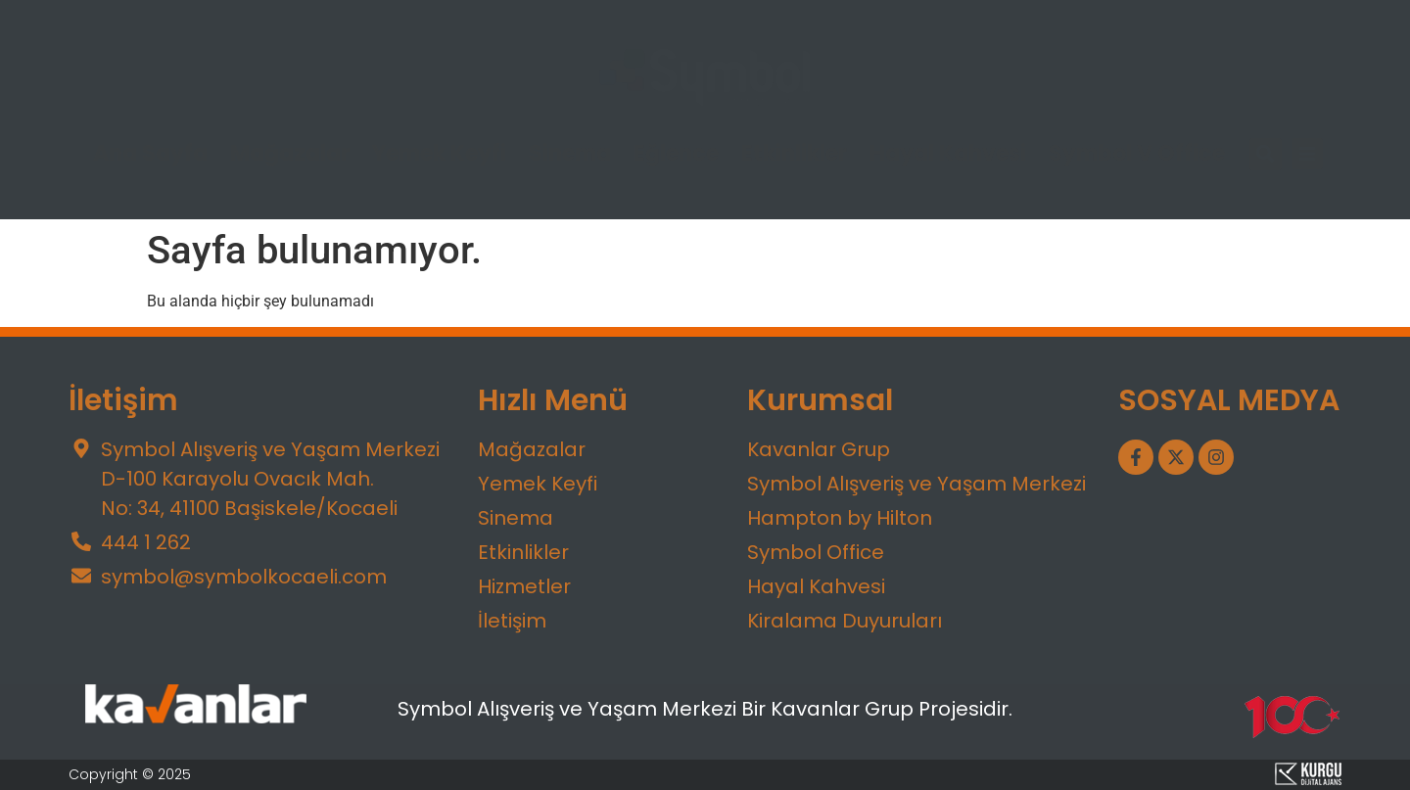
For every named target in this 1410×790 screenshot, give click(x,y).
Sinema (570, 153)
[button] (1265, 154)
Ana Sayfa (150, 153)
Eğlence (676, 153)
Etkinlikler (794, 153)
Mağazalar (290, 153)
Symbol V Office (1137, 153)
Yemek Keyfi (439, 153)
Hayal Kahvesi (948, 153)
